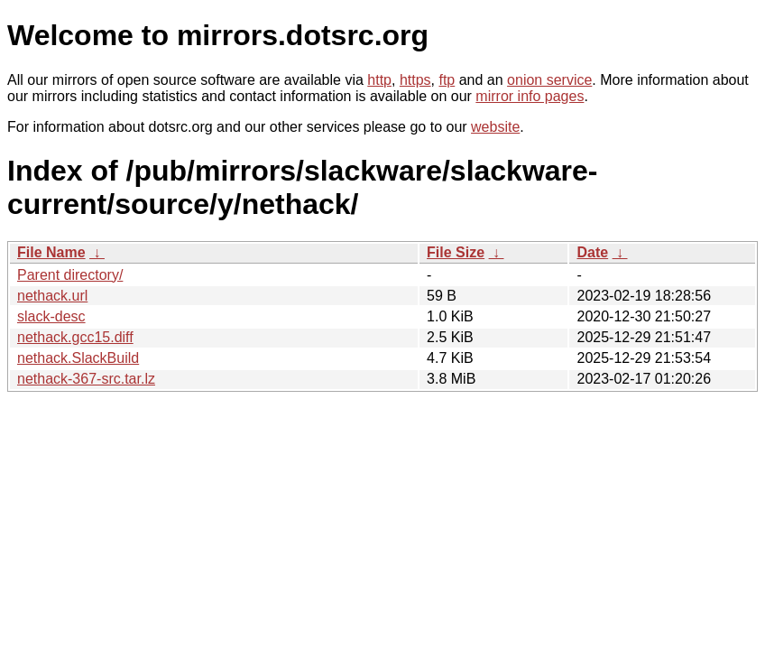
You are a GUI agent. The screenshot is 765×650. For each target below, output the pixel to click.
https (415, 80)
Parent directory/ (70, 275)
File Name (51, 252)
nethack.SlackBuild (78, 358)
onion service (549, 80)
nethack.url (52, 295)
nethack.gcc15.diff (75, 337)
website (495, 127)
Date (592, 252)
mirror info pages (529, 96)
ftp (446, 80)
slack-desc (51, 316)
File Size (455, 252)
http (379, 80)
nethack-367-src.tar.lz (86, 378)
